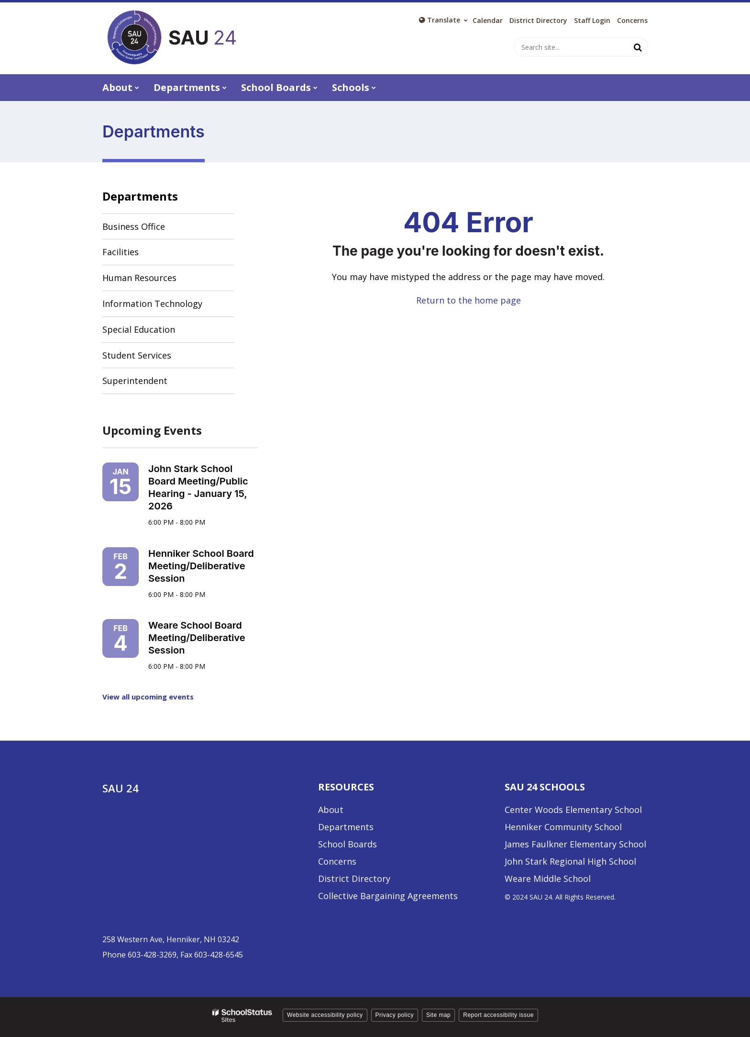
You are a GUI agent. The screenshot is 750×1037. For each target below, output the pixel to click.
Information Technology (152, 303)
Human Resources (139, 277)
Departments (140, 196)
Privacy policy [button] (394, 1015)
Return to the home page (468, 300)
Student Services (136, 355)
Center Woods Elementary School (573, 809)
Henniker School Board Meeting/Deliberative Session (201, 566)
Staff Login (592, 20)
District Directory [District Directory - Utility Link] (538, 20)
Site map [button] (438, 1015)
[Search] (638, 46)
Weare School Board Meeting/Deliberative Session (196, 638)
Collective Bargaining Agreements (388, 896)
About (330, 809)
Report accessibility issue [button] (498, 1015)
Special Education (138, 329)
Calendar (488, 20)
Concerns (632, 20)
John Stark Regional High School (570, 861)
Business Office (133, 226)
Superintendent (134, 380)
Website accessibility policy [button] (325, 1015)
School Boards (347, 844)
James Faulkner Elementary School (575, 844)
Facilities (120, 252)
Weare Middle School (548, 878)
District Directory (354, 878)
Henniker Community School (563, 827)
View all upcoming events (148, 696)
